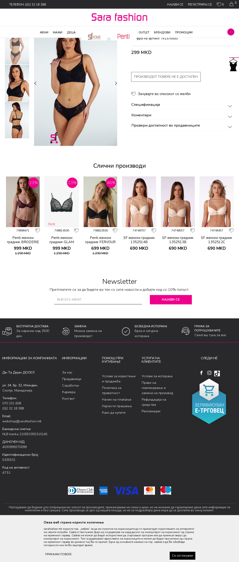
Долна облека (51, 41)
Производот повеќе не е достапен (166, 114)
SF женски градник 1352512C (216, 278)
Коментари (182, 153)
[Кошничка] (232, 4)
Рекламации (151, 449)
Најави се (171, 337)
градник (85, 41)
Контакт (68, 436)
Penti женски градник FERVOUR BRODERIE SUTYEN (100, 280)
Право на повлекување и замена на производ (157, 425)
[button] (230, 32)
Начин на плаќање (116, 437)
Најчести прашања (117, 443)
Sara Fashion (11, 41)
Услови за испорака (157, 414)
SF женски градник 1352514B (139, 278)
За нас (67, 410)
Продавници (71, 417)
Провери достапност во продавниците (182, 163)
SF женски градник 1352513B (177, 278)
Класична (70, 41)
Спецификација (182, 143)
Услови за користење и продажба (119, 416)
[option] (17, 84)
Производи (30, 41)
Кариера (68, 430)
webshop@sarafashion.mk (22, 459)
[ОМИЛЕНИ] (220, 5)
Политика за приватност (111, 428)
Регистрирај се (200, 5)
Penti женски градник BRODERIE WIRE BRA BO (23, 280)
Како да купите (114, 450)
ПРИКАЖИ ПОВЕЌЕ (58, 554)
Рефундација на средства (154, 440)
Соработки (70, 423)
